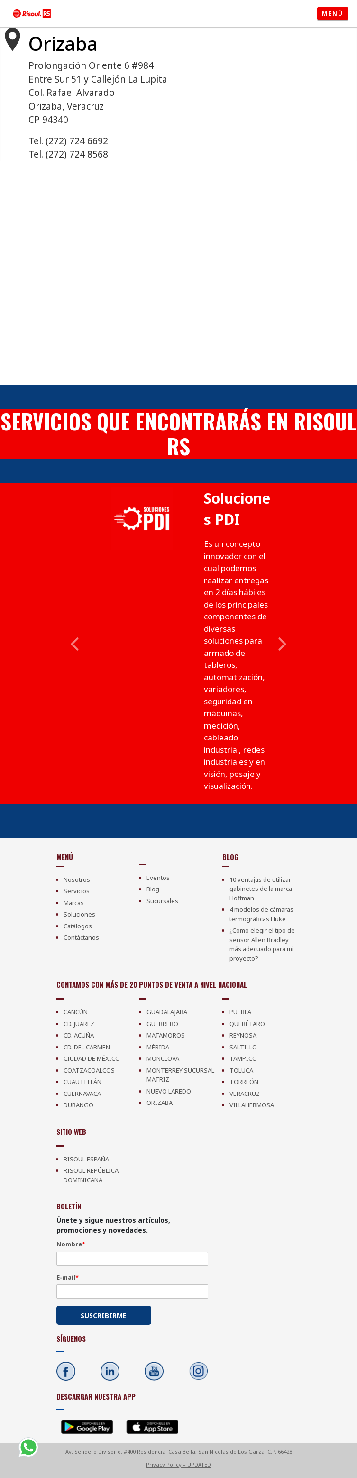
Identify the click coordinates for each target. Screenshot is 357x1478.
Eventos (158, 877)
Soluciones (79, 914)
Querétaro (247, 1024)
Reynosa (242, 1035)
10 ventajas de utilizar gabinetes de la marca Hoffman (260, 888)
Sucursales (162, 901)
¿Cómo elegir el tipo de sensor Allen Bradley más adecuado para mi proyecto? (262, 944)
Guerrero (162, 1024)
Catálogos (78, 926)
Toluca (241, 1070)
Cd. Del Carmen (87, 1047)
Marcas (74, 902)
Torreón (243, 1081)
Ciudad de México (92, 1058)
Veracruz (244, 1093)
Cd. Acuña (79, 1035)
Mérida (157, 1047)
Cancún (76, 1012)
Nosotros (77, 879)
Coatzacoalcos (89, 1070)
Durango (78, 1105)
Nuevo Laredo (168, 1091)
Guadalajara (166, 1012)
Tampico (243, 1058)
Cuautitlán (82, 1081)
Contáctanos (81, 937)
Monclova (162, 1058)
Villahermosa (251, 1105)
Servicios (77, 891)
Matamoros (165, 1035)
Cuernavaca (82, 1093)
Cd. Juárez (79, 1024)
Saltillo (243, 1047)
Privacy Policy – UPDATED (178, 1464)
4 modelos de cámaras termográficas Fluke (261, 914)
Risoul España (86, 1159)
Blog (152, 889)
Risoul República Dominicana (91, 1175)
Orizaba (159, 1102)
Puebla (240, 1012)
